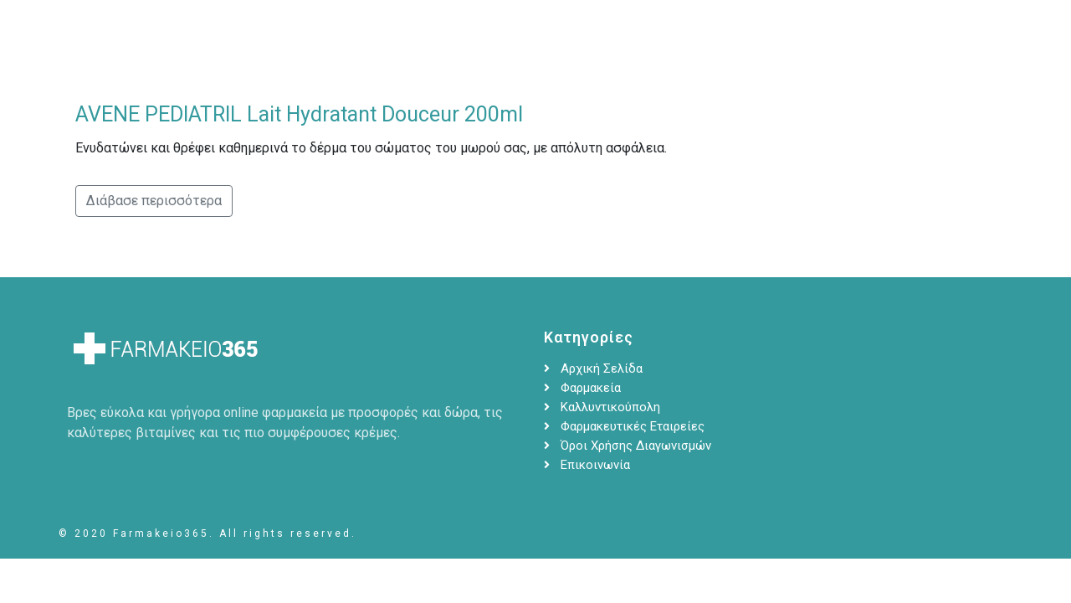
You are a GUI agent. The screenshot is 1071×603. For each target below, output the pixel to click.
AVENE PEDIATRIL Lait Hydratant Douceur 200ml (299, 114)
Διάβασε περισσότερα (154, 201)
